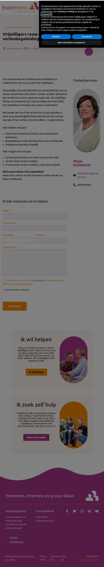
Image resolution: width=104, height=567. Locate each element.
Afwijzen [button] (56, 556)
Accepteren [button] (87, 556)
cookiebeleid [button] (46, 533)
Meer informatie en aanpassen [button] (71, 562)
